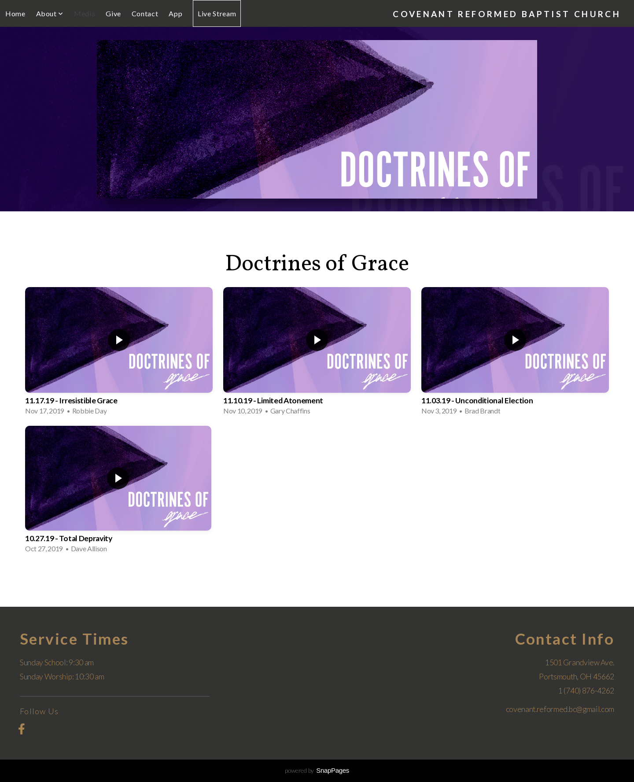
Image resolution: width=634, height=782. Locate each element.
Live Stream (217, 13)
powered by (317, 770)
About (49, 13)
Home (15, 13)
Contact (145, 13)
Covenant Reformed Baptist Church (507, 14)
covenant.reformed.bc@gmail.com (560, 709)
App (175, 13)
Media (84, 13)
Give (113, 13)
